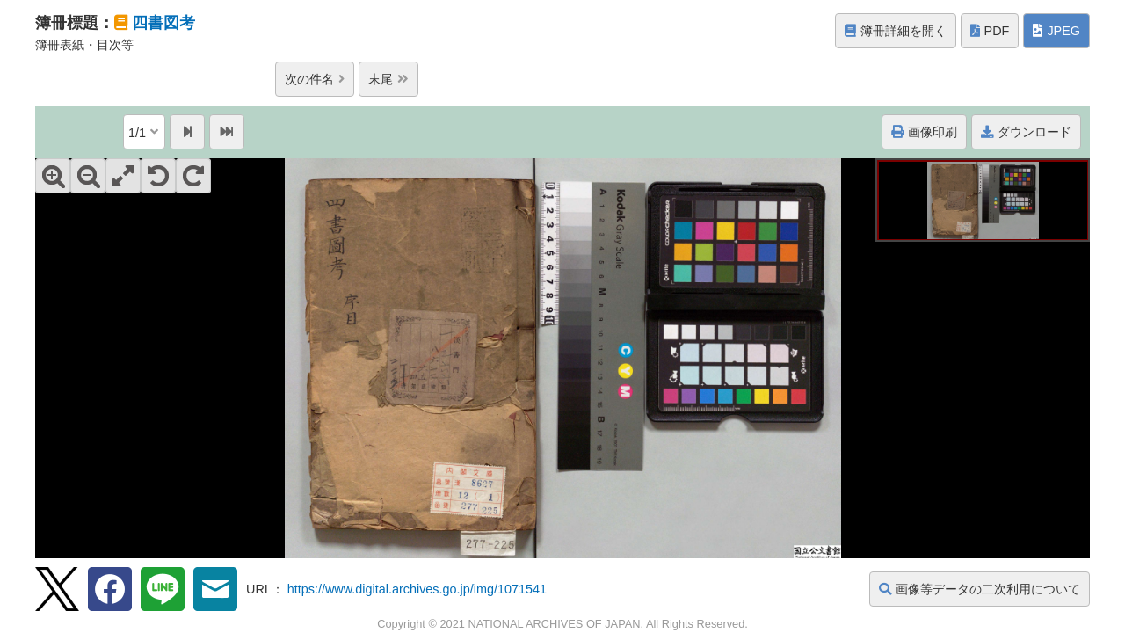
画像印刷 (924, 132)
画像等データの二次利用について (979, 589)
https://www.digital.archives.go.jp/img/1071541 (417, 589)
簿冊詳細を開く (896, 31)
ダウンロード (1026, 132)
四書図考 (163, 23)
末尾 (388, 79)
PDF (990, 31)
